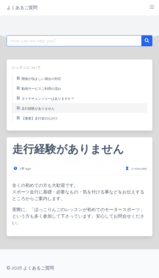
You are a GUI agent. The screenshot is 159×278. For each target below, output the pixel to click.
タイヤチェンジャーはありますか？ (44, 98)
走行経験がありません (35, 108)
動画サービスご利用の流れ (38, 88)
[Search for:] (74, 40)
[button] (152, 7)
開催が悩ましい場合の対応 (38, 78)
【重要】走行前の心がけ (36, 118)
